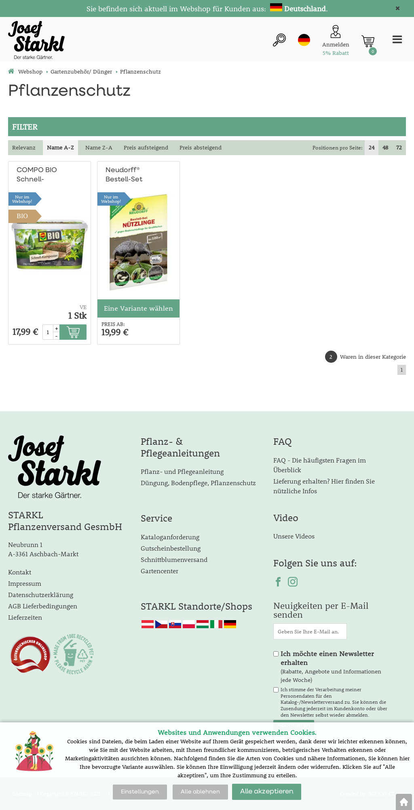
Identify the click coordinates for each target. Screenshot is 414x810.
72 (399, 147)
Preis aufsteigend (146, 147)
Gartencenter (159, 570)
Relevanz (24, 147)
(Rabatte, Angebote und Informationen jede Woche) (331, 667)
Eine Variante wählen (138, 308)
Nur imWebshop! (22, 198)
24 (371, 147)
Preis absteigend (201, 147)
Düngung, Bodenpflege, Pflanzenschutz (198, 482)
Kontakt (19, 572)
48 (385, 147)
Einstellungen (140, 792)
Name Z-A (98, 147)
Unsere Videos (294, 536)
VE (83, 307)
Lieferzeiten (25, 617)
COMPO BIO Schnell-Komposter (37, 175)
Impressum (24, 583)
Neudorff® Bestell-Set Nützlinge (124, 175)
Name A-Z (60, 147)
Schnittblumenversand (174, 559)
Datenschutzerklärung (40, 594)
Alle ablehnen (200, 792)
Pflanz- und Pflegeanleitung (182, 471)
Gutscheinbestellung (171, 548)
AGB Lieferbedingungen (42, 606)
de (304, 40)
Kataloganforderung (170, 536)
